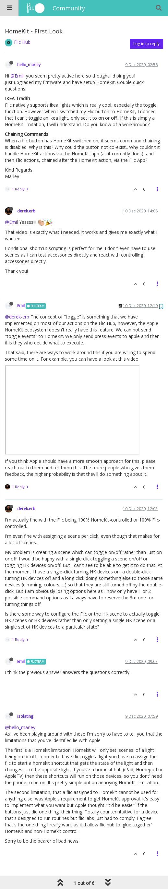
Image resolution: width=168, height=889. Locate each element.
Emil (21, 305)
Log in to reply (146, 43)
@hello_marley (20, 727)
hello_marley (29, 64)
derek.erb (26, 210)
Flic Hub (22, 42)
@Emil (16, 76)
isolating (25, 716)
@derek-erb (17, 317)
